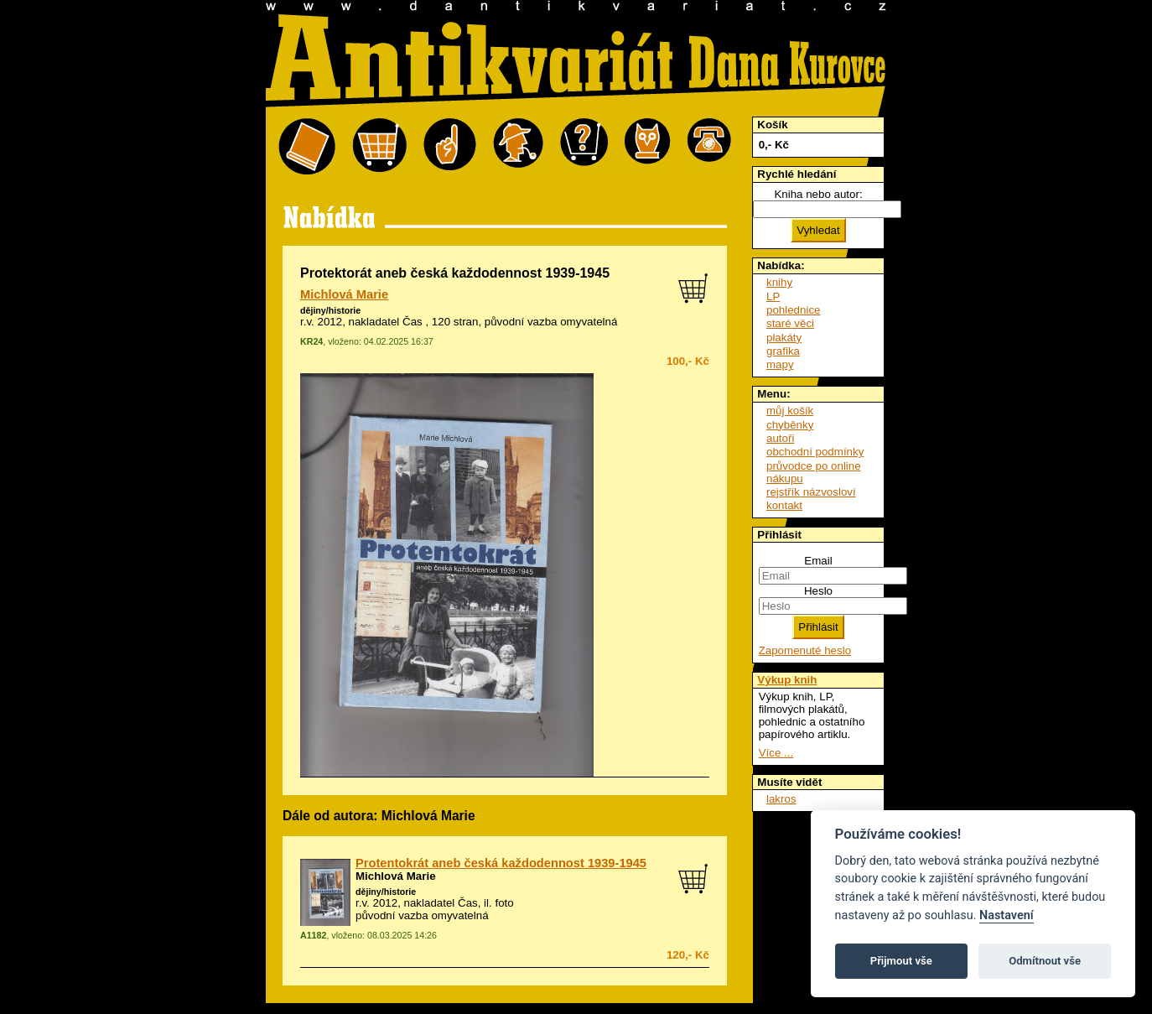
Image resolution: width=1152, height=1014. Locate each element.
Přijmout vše (901, 960)
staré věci (790, 323)
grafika (783, 351)
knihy (779, 282)
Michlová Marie (344, 294)
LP (773, 296)
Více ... (776, 752)
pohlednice (793, 310)
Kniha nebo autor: (818, 194)
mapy (780, 364)
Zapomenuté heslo (805, 650)
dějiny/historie (330, 310)
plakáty (784, 337)
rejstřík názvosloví (811, 492)
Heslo (818, 591)
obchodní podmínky (815, 451)
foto (504, 903)
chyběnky (789, 425)
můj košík (789, 410)
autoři (780, 438)
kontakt (784, 505)
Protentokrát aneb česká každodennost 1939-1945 (500, 863)
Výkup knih (787, 679)
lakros (781, 799)
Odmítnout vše (1045, 960)
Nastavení (1006, 915)
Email (818, 560)
